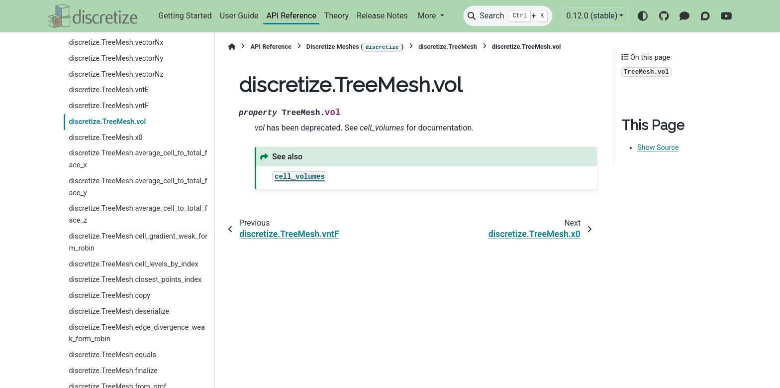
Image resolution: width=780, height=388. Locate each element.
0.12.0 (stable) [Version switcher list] (591, 15)
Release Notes (382, 15)
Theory (336, 15)
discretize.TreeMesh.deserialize (119, 311)
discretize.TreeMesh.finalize (113, 371)
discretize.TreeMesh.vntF (109, 106)
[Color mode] (643, 15)
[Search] (508, 15)
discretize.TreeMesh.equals (112, 355)
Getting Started (185, 15)
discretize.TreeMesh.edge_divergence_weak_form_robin (136, 333)
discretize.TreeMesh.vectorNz (116, 74)
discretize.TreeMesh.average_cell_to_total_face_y (138, 187)
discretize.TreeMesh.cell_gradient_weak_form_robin (138, 242)
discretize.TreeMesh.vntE (109, 90)
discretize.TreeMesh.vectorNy (116, 58)
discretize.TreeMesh (447, 46)
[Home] (231, 46)
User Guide (239, 15)
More (428, 15)
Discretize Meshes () (354, 47)
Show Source (658, 147)
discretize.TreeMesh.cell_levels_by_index (133, 264)
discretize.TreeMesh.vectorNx (116, 42)
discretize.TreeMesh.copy (109, 295)
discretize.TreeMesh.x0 (105, 137)
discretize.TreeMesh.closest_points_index (135, 279)
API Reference (291, 15)
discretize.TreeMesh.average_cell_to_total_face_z (138, 214)
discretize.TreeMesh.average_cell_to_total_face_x (138, 159)
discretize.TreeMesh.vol (107, 122)
